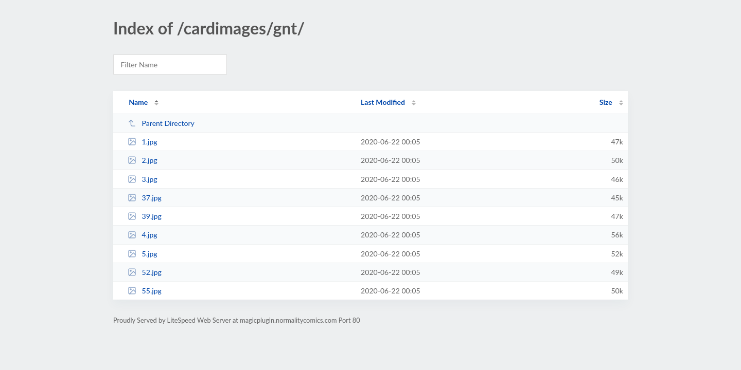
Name (138, 102)
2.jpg (142, 160)
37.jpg (145, 197)
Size (605, 102)
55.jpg (145, 290)
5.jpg (142, 253)
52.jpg (145, 272)
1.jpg (142, 141)
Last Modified (383, 102)
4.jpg (142, 234)
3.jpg (142, 179)
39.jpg (145, 216)
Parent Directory (161, 123)
